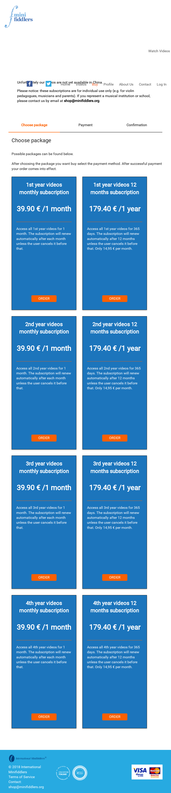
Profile (109, 84)
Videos (81, 84)
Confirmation (136, 125)
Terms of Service (21, 777)
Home (65, 84)
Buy (95, 84)
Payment (85, 125)
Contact (145, 84)
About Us (126, 84)
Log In (162, 84)
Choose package (34, 125)
